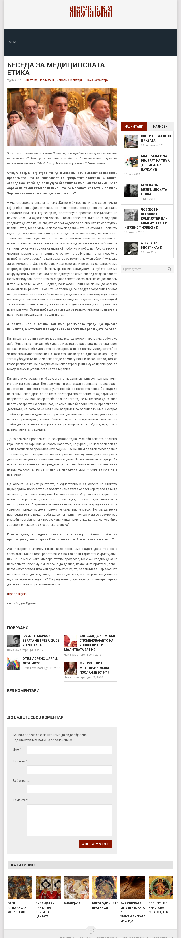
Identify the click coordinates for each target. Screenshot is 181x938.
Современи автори (70, 80)
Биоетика (31, 80)
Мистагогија (47, 931)
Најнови (160, 126)
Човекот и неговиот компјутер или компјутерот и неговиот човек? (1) (146, 218)
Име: (17, 749)
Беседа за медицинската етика (154, 189)
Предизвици (47, 80)
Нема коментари (97, 80)
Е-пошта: (20, 761)
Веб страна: (21, 773)
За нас (85, 931)
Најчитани (134, 126)
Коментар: (21, 792)
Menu (13, 42)
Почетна (67, 931)
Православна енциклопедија (148, 931)
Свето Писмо (107, 931)
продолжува (17, 594)
